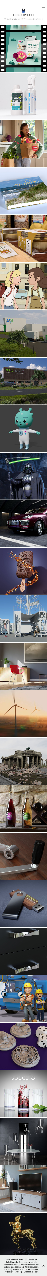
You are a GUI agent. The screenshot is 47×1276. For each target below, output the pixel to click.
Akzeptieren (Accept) (13, 1271)
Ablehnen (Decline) (31, 1271)
